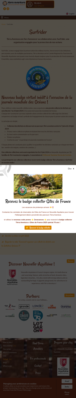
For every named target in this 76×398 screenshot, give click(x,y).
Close (71, 169)
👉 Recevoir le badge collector (38, 227)
